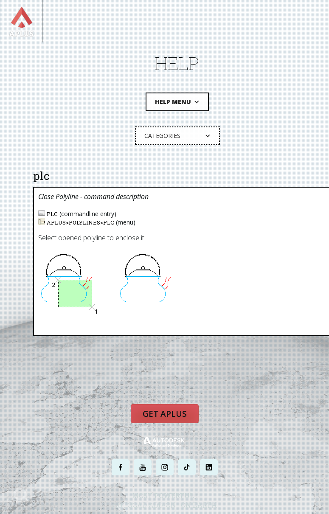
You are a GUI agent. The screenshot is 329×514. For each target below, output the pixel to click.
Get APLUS (164, 413)
